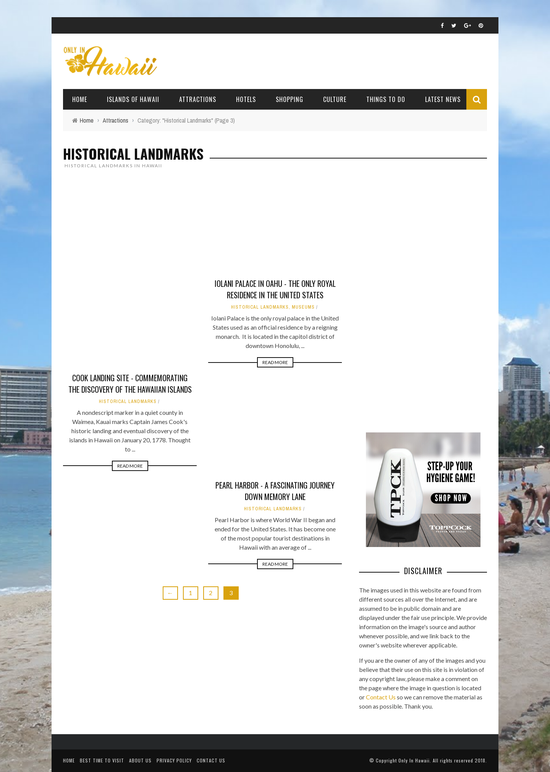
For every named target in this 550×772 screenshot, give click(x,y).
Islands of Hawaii (133, 99)
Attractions (197, 99)
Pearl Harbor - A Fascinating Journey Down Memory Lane (275, 490)
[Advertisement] (416, 299)
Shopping (289, 99)
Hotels (246, 99)
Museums (303, 307)
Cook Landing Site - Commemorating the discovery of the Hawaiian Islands (130, 383)
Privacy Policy (174, 760)
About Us (140, 760)
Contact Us (381, 697)
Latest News (443, 99)
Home (79, 99)
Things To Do (385, 99)
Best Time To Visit (102, 760)
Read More (130, 466)
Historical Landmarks (128, 401)
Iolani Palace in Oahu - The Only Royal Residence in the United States (275, 289)
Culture (334, 99)
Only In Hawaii (414, 760)
